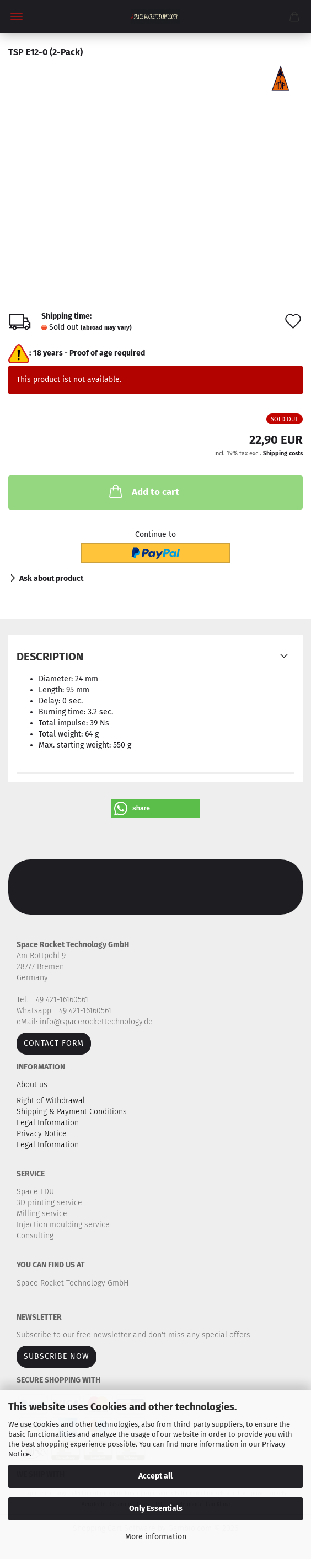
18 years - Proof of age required (89, 353)
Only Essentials (156, 1508)
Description (50, 656)
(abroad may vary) (106, 327)
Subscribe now (56, 1356)
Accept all (155, 1476)
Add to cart (143, 491)
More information (155, 1536)
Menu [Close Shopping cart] (16, 16)
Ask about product (51, 578)
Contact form (54, 1043)
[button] (155, 808)
